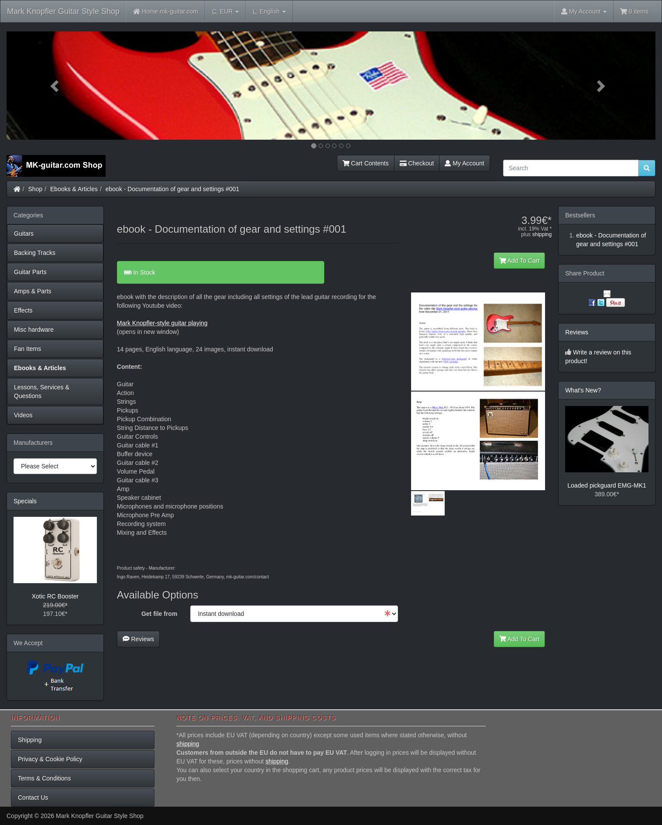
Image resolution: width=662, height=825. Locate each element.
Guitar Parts (30, 271)
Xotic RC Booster (55, 596)
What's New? (583, 390)
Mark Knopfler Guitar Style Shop (63, 11)
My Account (464, 163)
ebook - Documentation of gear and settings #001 (173, 189)
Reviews (138, 639)
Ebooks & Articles (74, 189)
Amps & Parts (32, 291)
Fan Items (27, 348)
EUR (225, 11)
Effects (23, 310)
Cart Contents (366, 163)
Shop (35, 189)
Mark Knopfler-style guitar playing (162, 323)
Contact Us (33, 797)
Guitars (24, 233)
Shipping (30, 739)
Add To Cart (519, 260)
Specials (25, 501)
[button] (55, 85)
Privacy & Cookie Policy (50, 759)
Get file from (159, 613)
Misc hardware (34, 329)
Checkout (417, 163)
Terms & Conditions (44, 778)
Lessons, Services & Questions (41, 391)
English (269, 11)
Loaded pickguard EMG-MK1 (606, 485)
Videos (23, 415)
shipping (542, 234)
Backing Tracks (34, 252)
